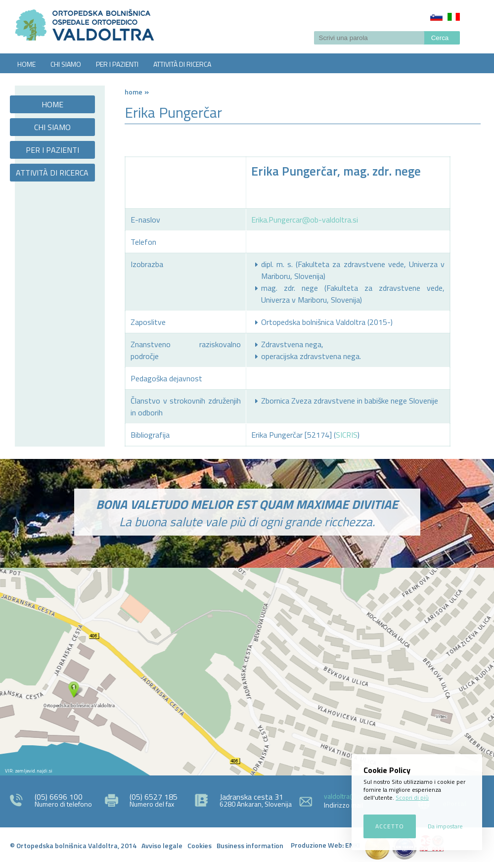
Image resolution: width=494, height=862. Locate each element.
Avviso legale (161, 845)
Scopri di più (412, 797)
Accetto (389, 826)
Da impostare (445, 826)
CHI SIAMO (65, 64)
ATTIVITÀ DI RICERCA (182, 64)
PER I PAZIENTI (117, 64)
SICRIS (347, 435)
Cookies (199, 845)
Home (133, 92)
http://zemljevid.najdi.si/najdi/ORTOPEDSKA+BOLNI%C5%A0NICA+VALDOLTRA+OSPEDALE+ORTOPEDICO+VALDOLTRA (247, 671)
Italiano (454, 17)
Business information (250, 845)
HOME (26, 64)
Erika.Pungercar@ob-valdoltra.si (304, 220)
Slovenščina (436, 17)
